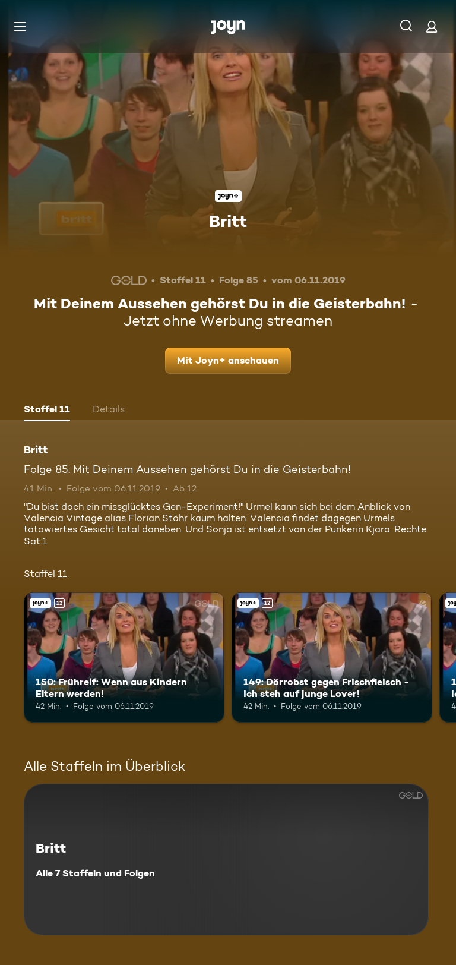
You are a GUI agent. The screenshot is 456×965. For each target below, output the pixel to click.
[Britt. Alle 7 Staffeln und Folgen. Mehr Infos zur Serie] (226, 859)
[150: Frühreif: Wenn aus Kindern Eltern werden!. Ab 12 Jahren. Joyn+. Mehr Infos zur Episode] (124, 657)
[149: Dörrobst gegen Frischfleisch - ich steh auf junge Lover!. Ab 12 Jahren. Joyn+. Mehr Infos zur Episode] (332, 657)
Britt (228, 221)
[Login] (431, 26)
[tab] (46, 410)
